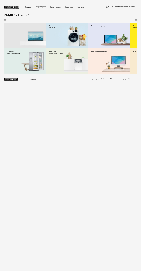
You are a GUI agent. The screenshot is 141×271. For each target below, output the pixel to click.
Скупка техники (55, 7)
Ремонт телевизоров (15, 26)
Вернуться (31, 15)
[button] (136, 20)
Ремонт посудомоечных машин (56, 53)
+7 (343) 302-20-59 (130, 7)
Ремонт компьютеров (100, 51)
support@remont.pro (130, 79)
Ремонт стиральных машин (57, 26)
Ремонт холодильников (13, 52)
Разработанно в (29, 79)
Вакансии (69, 7)
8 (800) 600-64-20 (115, 7)
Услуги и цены (41, 7)
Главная (28, 7)
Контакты (80, 7)
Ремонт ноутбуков (99, 26)
